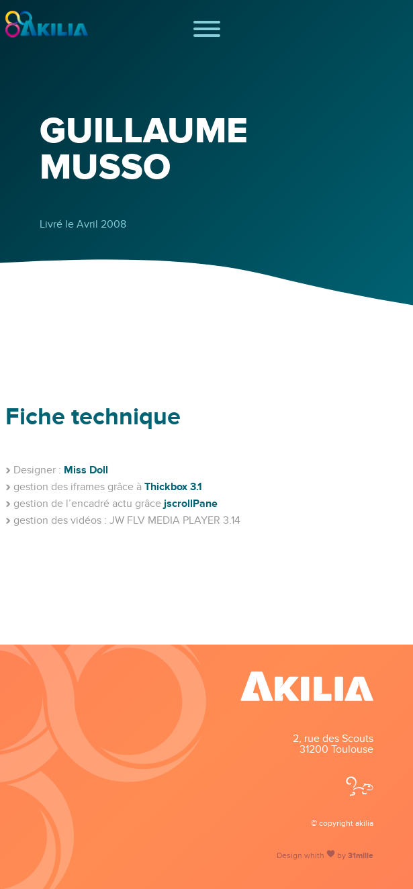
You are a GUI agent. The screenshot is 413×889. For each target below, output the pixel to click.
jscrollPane (191, 503)
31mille (360, 856)
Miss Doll (86, 470)
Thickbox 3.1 (173, 487)
